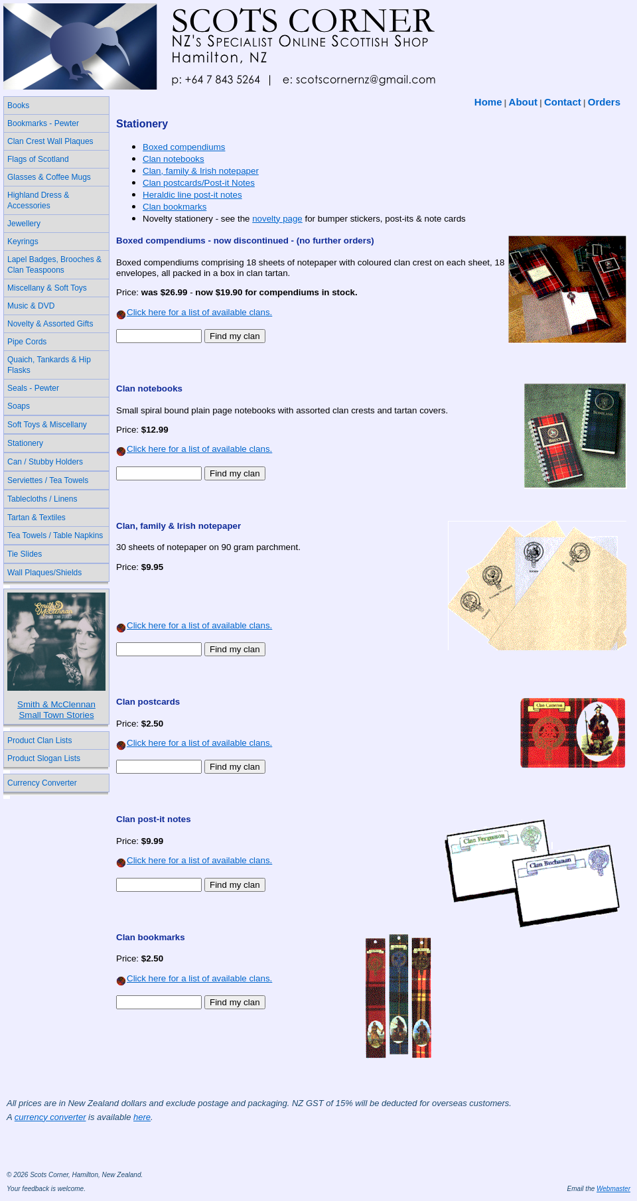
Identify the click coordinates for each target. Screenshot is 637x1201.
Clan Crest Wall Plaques (50, 141)
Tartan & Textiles (36, 517)
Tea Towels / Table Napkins (55, 535)
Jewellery (23, 223)
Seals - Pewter (33, 388)
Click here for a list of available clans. (194, 312)
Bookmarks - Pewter (43, 123)
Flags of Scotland (38, 159)
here (142, 1117)
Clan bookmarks (174, 207)
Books (18, 105)
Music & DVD (30, 306)
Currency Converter (42, 783)
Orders (604, 101)
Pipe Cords (26, 341)
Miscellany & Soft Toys (47, 288)
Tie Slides (24, 554)
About (523, 101)
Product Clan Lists (39, 740)
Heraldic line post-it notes (192, 195)
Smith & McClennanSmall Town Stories (56, 709)
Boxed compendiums (184, 147)
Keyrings (22, 241)
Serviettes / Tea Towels (47, 480)
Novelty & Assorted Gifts (50, 323)
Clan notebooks (173, 159)
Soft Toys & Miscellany (47, 424)
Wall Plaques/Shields (44, 572)
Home (488, 101)
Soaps (18, 406)
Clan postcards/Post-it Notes (199, 183)
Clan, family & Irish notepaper (201, 171)
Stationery (25, 443)
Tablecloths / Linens (42, 499)
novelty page (277, 219)
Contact (562, 101)
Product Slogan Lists (43, 758)
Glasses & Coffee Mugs (49, 177)
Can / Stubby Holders (45, 461)
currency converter (50, 1117)
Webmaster (613, 1188)
